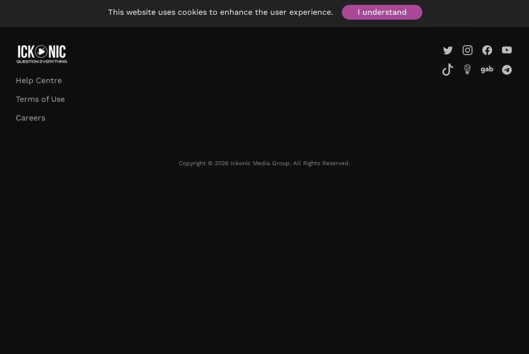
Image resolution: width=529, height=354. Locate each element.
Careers (30, 117)
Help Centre (39, 80)
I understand (382, 12)
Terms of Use (40, 99)
